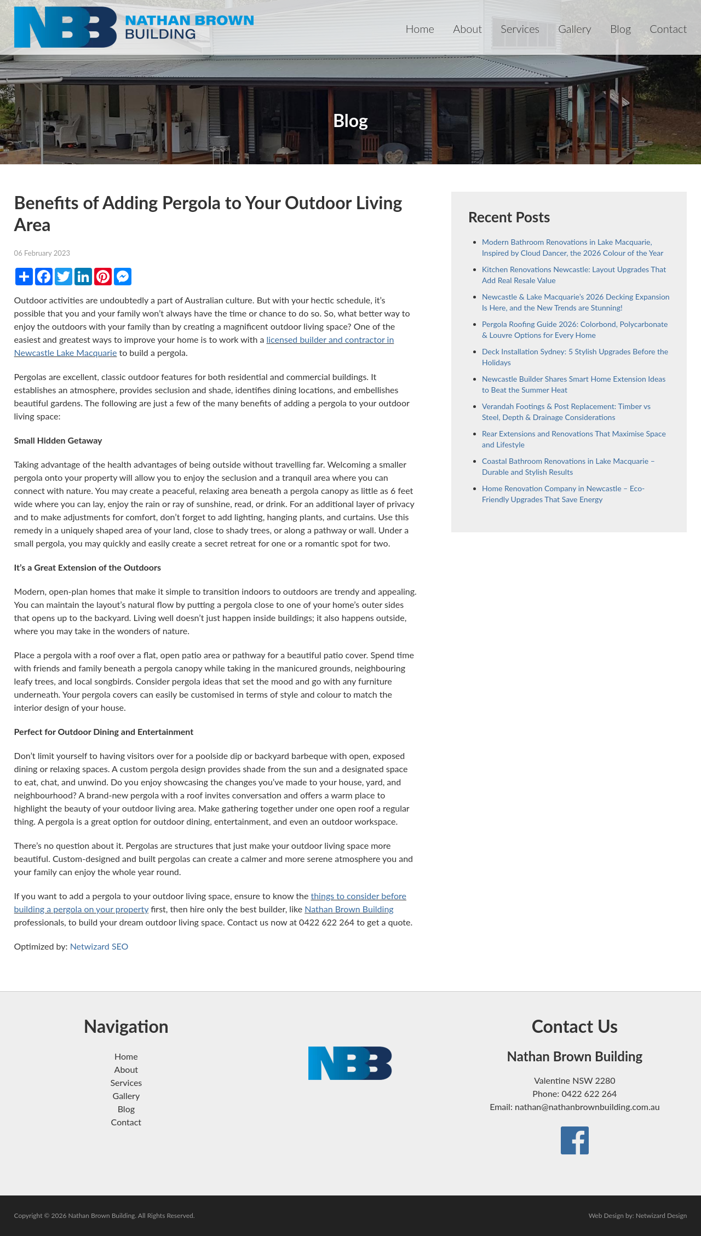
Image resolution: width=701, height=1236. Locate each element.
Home (420, 28)
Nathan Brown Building (348, 909)
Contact (668, 28)
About (467, 28)
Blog (620, 28)
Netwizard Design (661, 1215)
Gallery (574, 28)
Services (520, 28)
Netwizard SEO (99, 946)
